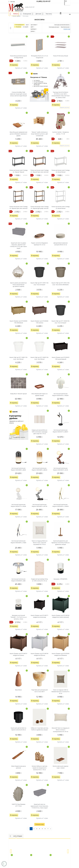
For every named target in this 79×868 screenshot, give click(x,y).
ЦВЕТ (33, 27)
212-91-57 (29, 7)
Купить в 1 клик (21, 68)
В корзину (14, 65)
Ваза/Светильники (65, 27)
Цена (28, 24)
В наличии (19, 26)
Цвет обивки (35, 24)
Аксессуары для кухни (54, 27)
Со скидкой (26, 26)
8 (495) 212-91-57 (43, 1)
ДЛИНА (33, 31)
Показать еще (39, 824)
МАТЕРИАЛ (34, 29)
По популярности (21, 24)
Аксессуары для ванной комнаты (62, 24)
